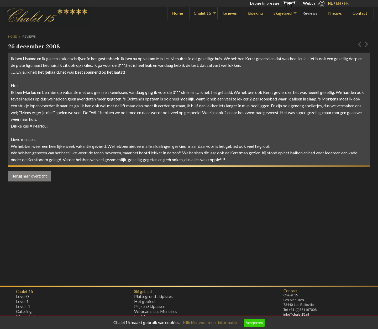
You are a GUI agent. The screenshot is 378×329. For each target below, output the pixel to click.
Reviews (309, 13)
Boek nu (255, 13)
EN (338, 3)
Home (177, 13)
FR (346, 3)
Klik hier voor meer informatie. (210, 322)
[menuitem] (178, 13)
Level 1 (22, 302)
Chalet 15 (202, 13)
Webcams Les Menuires (155, 312)
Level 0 (22, 297)
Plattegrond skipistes (153, 297)
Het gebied (144, 302)
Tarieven (229, 13)
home (13, 36)
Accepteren (254, 323)
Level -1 (23, 307)
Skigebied (283, 13)
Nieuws (335, 13)
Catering (24, 312)
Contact (360, 13)
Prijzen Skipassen (149, 307)
